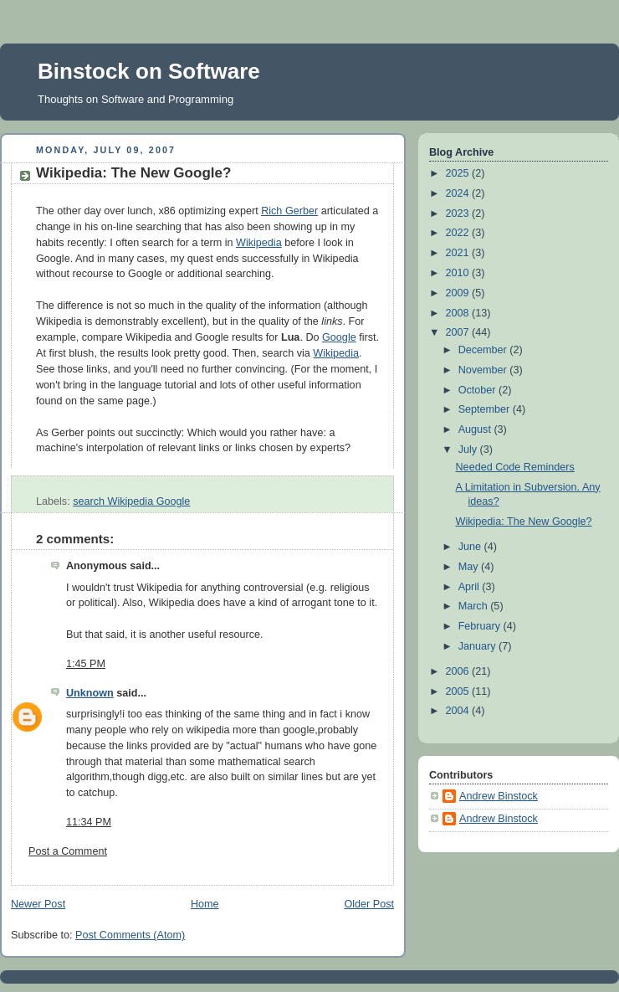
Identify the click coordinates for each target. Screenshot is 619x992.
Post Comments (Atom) (130, 935)
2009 (459, 293)
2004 (459, 711)
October (478, 390)
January (478, 646)
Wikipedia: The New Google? (133, 173)
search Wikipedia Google (131, 501)
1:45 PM (85, 664)
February (481, 626)
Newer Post (38, 904)
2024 (459, 193)
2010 (459, 273)
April (470, 587)
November (484, 370)
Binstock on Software (149, 71)
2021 (459, 253)
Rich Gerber (289, 211)
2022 (459, 233)
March (474, 606)
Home (205, 904)
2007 (459, 332)
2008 (459, 313)
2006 (459, 671)
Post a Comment (67, 851)
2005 (459, 691)
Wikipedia (259, 243)
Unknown (90, 693)
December (484, 350)
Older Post (369, 904)
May (469, 567)
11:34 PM (88, 822)
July (469, 449)
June (471, 547)
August (476, 429)
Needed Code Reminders (515, 467)
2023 (459, 213)
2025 (459, 173)
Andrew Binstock (498, 796)
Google (339, 337)
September (485, 409)
